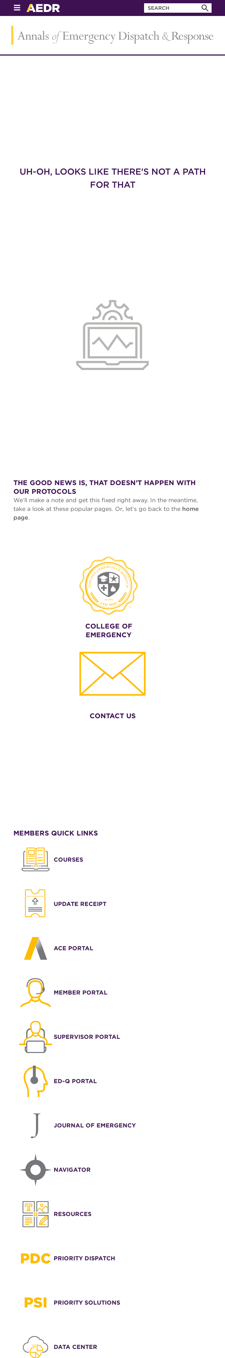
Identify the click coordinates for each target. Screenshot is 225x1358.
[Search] (205, 8)
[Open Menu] (17, 8)
